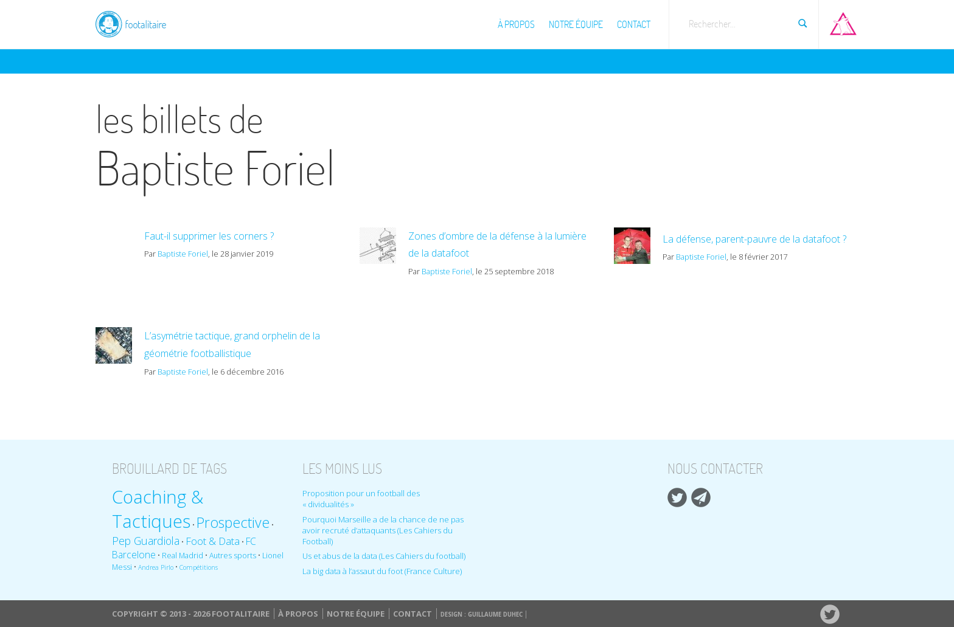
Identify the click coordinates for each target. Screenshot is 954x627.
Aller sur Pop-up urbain (843, 21)
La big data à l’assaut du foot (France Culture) (382, 571)
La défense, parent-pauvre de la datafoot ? (754, 239)
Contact (633, 24)
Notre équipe (576, 24)
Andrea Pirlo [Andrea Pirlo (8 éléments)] (155, 567)
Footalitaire (138, 22)
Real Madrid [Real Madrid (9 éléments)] (182, 555)
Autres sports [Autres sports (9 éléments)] (232, 555)
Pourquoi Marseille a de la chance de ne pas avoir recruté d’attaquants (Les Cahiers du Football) (383, 530)
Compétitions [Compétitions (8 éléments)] (198, 567)
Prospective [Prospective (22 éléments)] (233, 522)
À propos (516, 24)
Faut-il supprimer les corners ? (209, 236)
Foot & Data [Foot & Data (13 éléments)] (213, 541)
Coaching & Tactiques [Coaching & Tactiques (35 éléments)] (157, 509)
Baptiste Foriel (183, 253)
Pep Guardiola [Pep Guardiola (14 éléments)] (145, 540)
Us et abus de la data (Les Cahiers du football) (383, 555)
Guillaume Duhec (495, 614)
